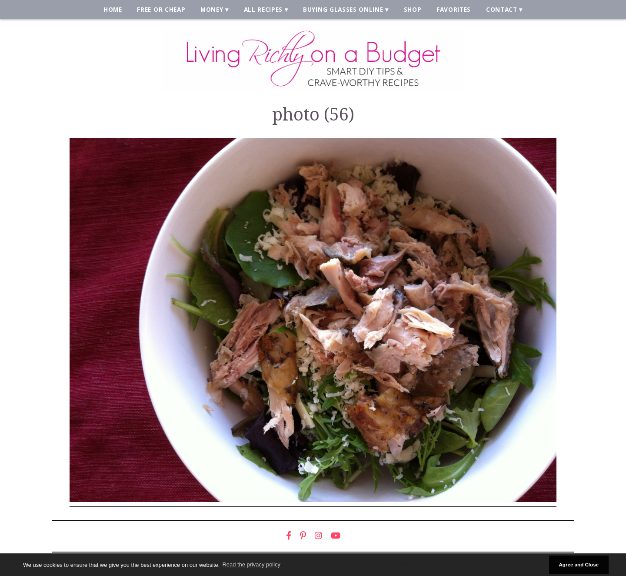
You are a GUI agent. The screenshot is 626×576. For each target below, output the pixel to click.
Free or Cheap (161, 9)
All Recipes (263, 9)
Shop (413, 9)
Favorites (453, 9)
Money (211, 9)
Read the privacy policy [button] (251, 564)
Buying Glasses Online (343, 9)
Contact (501, 9)
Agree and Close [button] (579, 564)
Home (112, 9)
